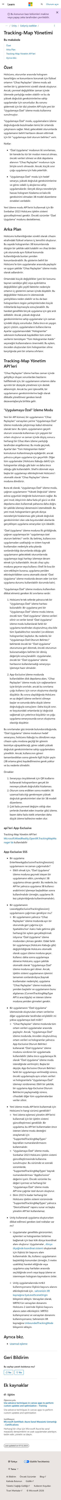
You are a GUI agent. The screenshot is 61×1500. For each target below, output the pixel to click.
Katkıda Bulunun (14, 1481)
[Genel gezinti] (3, 4)
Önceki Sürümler (28, 1476)
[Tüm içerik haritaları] (6, 25)
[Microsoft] (30, 4)
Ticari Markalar (13, 1490)
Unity (14, 25)
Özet (8, 45)
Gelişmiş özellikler (28, 25)
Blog (42, 1476)
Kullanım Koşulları (42, 1485)
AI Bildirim (11, 1476)
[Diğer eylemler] (54, 25)
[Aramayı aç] (42, 4)
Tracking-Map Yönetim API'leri (20, 53)
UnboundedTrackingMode (39, 1323)
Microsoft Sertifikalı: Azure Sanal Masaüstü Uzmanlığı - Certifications (30, 1423)
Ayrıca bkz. (11, 57)
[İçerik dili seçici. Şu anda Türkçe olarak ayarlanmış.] (12, 1461)
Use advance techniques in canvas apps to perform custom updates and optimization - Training (28, 1404)
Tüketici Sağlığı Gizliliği (17, 1485)
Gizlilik (29, 1481)
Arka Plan (10, 49)
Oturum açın (52, 4)
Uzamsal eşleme (18, 1343)
